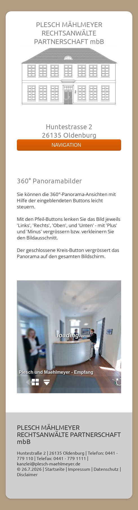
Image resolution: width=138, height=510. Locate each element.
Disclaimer (27, 474)
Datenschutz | (107, 469)
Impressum (79, 469)
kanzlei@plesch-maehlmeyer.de (48, 463)
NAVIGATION (68, 145)
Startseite (55, 469)
